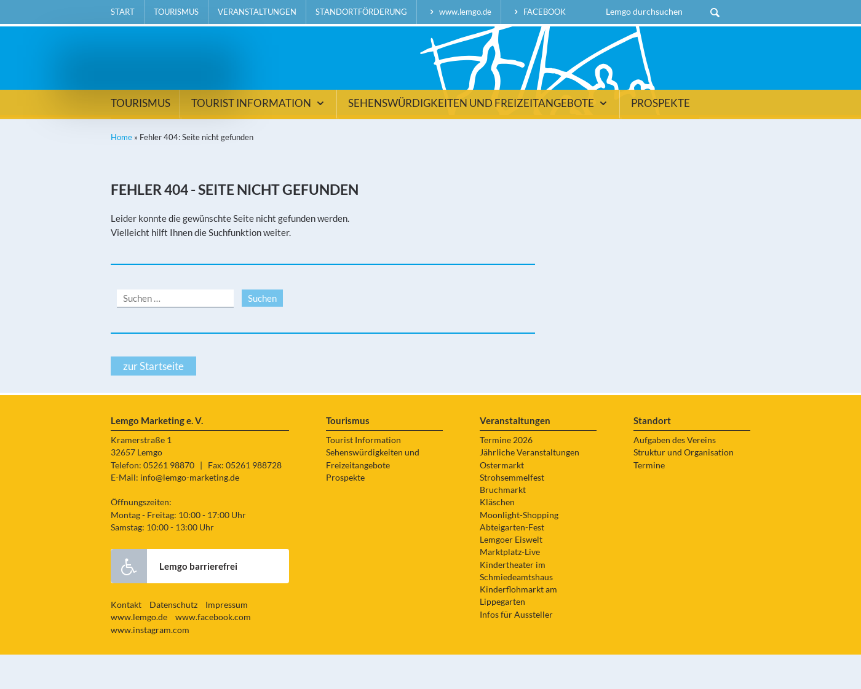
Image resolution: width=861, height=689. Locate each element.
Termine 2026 (506, 474)
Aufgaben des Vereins (674, 474)
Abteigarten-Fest (512, 562)
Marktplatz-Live (510, 587)
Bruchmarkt (503, 524)
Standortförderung (361, 12)
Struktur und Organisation (683, 487)
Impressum (226, 639)
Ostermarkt (502, 500)
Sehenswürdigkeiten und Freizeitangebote (479, 138)
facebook (538, 12)
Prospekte (660, 138)
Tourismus (176, 12)
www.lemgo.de (458, 12)
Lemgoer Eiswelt (511, 574)
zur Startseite (153, 400)
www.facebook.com (213, 652)
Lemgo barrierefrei (174, 600)
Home (121, 171)
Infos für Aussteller (516, 649)
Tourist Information (259, 138)
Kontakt (126, 639)
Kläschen (497, 537)
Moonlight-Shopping (519, 549)
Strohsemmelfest (512, 512)
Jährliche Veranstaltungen (529, 487)
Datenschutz (173, 639)
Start (123, 12)
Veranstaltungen (257, 12)
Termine (649, 500)
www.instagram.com (150, 664)
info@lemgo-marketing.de (189, 512)
